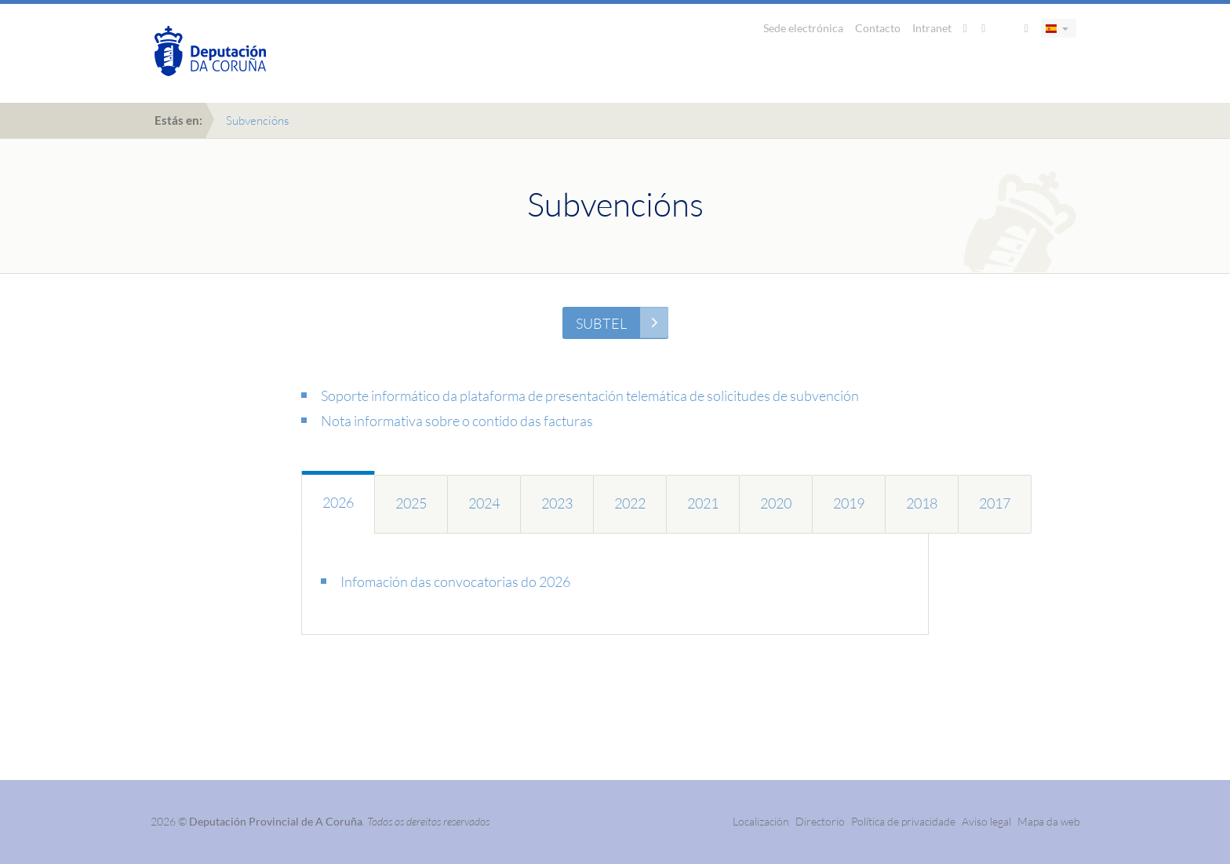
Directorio (820, 821)
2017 (994, 503)
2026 (338, 502)
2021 (703, 503)
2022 (630, 503)
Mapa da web (1048, 821)
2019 (848, 503)
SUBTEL (601, 323)
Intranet (932, 28)
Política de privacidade (904, 821)
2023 (557, 503)
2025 (411, 503)
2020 (775, 503)
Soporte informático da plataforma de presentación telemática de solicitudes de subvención (590, 395)
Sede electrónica (803, 28)
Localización (761, 821)
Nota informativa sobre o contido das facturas (457, 420)
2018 (921, 503)
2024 (484, 503)
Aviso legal (986, 821)
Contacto (878, 28)
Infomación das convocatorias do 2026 (455, 581)
